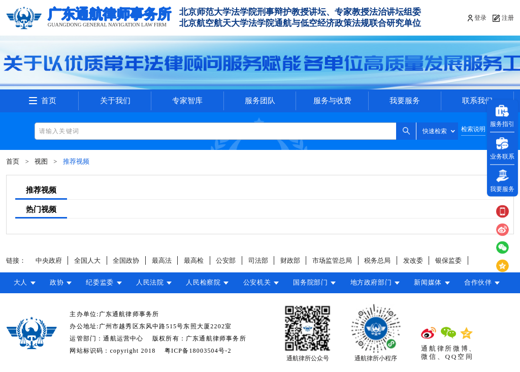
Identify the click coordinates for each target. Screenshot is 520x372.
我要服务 (404, 101)
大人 (20, 282)
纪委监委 (100, 282)
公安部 (226, 260)
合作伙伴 (478, 282)
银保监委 (448, 260)
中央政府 (49, 260)
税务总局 (377, 260)
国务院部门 (310, 282)
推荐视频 (76, 161)
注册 (508, 17)
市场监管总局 (332, 260)
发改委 (413, 260)
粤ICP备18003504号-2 (198, 350)
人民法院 (150, 282)
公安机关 (257, 282)
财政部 (290, 260)
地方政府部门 (371, 282)
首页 (48, 101)
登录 (480, 17)
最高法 (162, 260)
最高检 (194, 260)
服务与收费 (332, 101)
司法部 (258, 260)
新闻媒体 (428, 282)
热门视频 (41, 209)
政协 (56, 282)
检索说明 (473, 129)
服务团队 (260, 101)
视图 (41, 161)
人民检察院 (203, 282)
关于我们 (115, 101)
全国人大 (87, 260)
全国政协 (126, 260)
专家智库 (187, 101)
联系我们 (477, 101)
